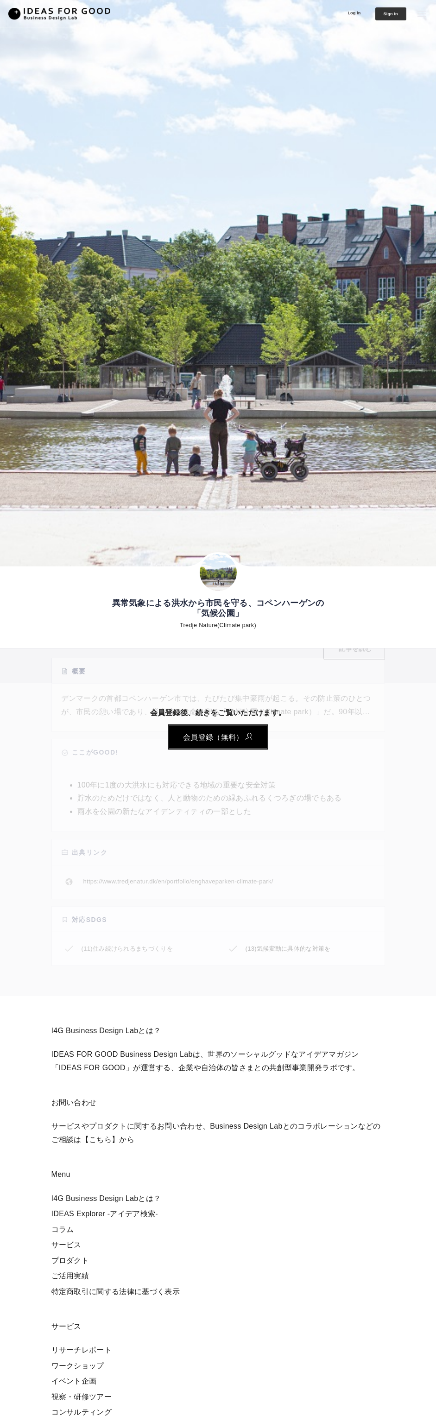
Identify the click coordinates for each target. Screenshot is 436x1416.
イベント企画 (74, 1381)
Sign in (383, 14)
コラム (62, 1229)
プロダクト (70, 1260)
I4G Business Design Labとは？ (106, 1198)
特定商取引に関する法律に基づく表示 (115, 1291)
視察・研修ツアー (81, 1397)
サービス (66, 1245)
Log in (338, 12)
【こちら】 (101, 1139)
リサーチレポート (81, 1350)
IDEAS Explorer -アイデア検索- (104, 1214)
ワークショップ (77, 1366)
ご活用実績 (70, 1276)
